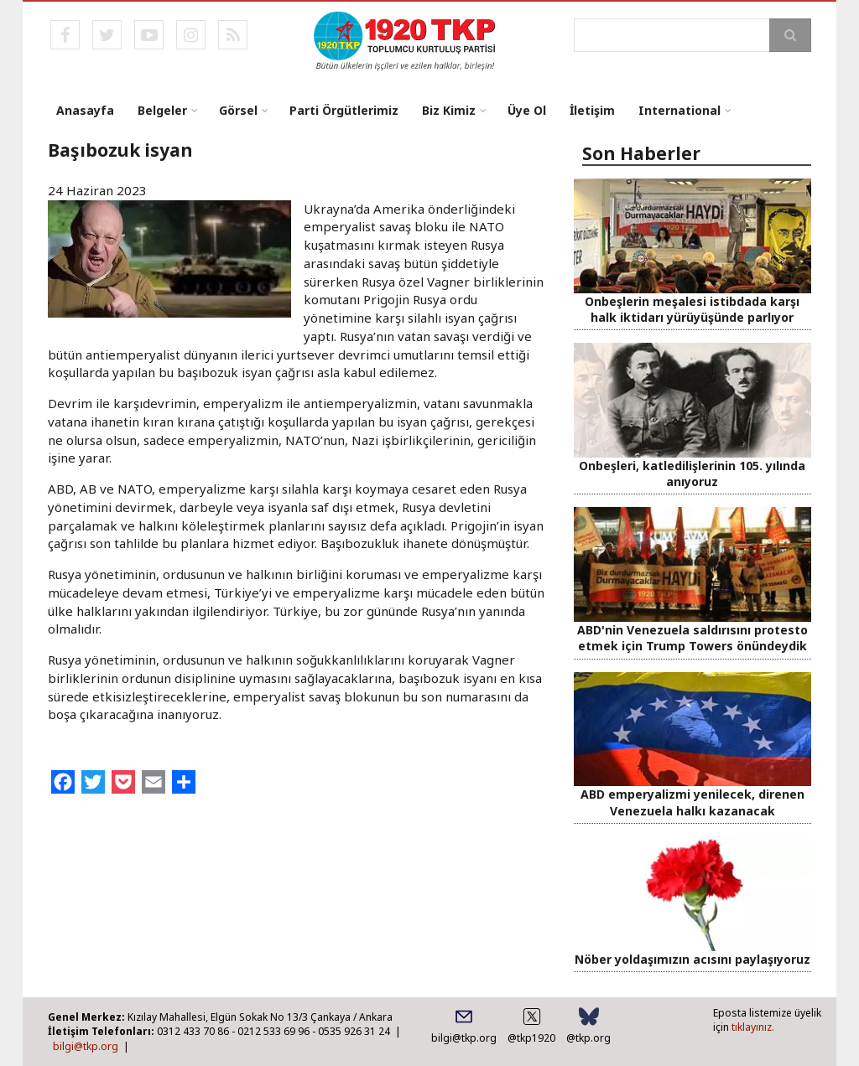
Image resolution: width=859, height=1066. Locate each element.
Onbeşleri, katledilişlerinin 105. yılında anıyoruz (692, 473)
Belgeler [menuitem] (162, 110)
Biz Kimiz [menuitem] (449, 110)
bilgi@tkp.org (85, 1046)
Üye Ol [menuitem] (527, 110)
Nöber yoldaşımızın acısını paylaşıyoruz (692, 959)
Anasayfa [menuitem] (85, 110)
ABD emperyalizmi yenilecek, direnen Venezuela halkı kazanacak (692, 802)
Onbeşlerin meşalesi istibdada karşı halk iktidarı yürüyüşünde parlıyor (692, 309)
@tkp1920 (531, 1038)
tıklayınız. (752, 1027)
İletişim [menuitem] (592, 110)
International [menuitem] (679, 110)
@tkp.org (588, 1038)
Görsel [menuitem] (238, 110)
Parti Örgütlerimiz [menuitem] (343, 110)
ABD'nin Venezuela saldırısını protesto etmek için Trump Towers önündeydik (692, 638)
